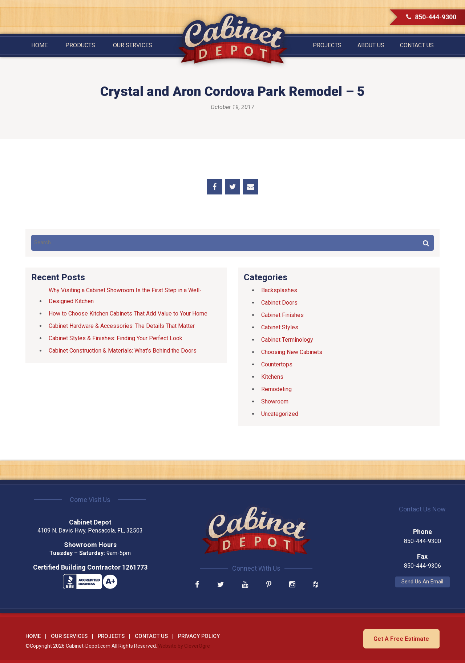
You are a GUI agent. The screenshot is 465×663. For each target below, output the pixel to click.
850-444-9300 (431, 17)
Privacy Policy (199, 635)
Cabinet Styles (279, 327)
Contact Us (417, 45)
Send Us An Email (374, 581)
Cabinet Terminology (287, 339)
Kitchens (272, 376)
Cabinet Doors (279, 302)
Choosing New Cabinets (291, 352)
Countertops (276, 364)
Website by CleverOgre (184, 645)
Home (39, 45)
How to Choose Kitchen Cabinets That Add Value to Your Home (128, 313)
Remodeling (276, 389)
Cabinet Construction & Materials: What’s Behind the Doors (123, 350)
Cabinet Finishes (282, 315)
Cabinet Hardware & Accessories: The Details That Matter (122, 325)
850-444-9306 (374, 565)
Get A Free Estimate (400, 638)
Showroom (274, 401)
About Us (370, 45)
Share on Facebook (214, 186)
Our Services (132, 45)
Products (80, 45)
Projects (327, 45)
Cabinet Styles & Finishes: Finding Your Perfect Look (115, 338)
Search (425, 242)
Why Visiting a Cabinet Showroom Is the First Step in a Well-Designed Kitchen (125, 296)
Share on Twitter (232, 186)
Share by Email (250, 186)
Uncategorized (279, 413)
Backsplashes (279, 290)
